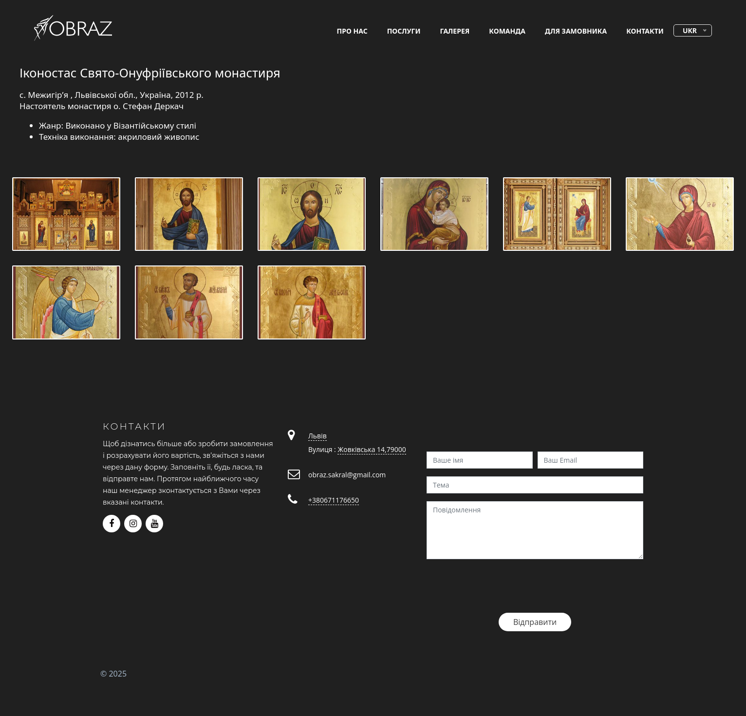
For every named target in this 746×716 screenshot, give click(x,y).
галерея (455, 31)
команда (507, 31)
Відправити (535, 622)
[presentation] (501, 586)
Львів (317, 435)
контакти (645, 31)
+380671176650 (333, 500)
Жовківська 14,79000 (371, 449)
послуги (404, 31)
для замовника (576, 31)
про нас (352, 31)
